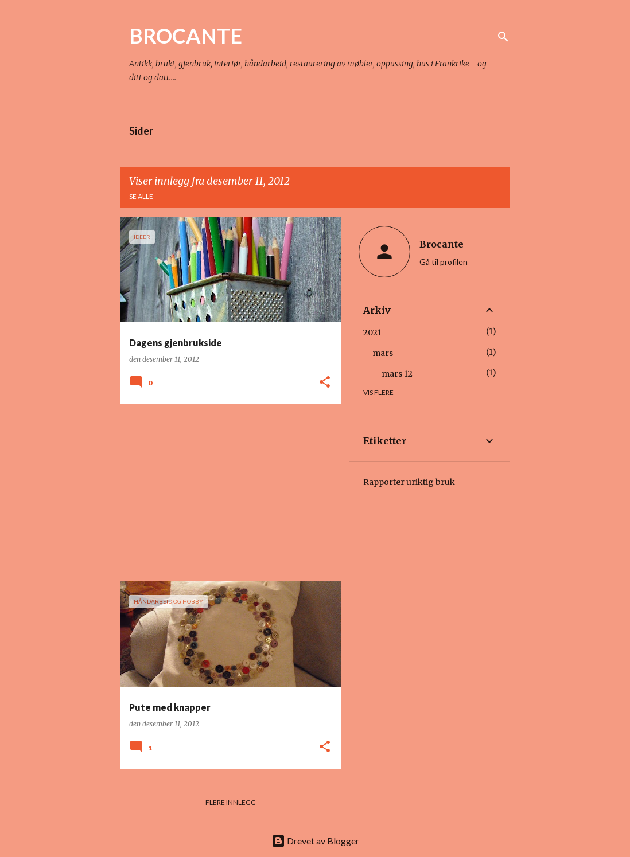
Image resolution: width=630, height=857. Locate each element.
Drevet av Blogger (315, 840)
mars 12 (397, 374)
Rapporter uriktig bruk (409, 482)
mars (382, 353)
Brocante (441, 244)
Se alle (141, 196)
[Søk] (503, 36)
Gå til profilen (443, 262)
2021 (372, 332)
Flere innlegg (230, 802)
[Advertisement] (226, 492)
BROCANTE (185, 35)
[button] (325, 382)
